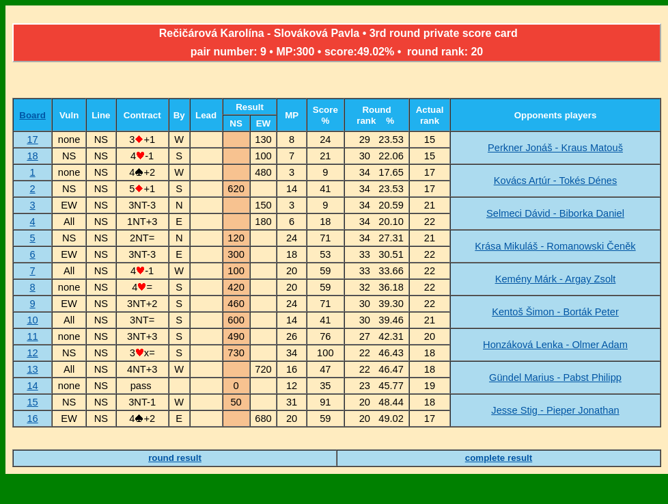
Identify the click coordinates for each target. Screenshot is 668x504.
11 (32, 336)
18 (32, 155)
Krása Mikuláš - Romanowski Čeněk (555, 246)
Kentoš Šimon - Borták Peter (555, 311)
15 (32, 402)
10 (32, 320)
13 (32, 369)
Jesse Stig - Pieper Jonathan (555, 410)
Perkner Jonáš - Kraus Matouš (555, 147)
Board (32, 115)
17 (32, 139)
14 (32, 385)
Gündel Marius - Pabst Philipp (555, 377)
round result (174, 458)
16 (32, 418)
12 (32, 352)
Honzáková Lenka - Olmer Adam (555, 344)
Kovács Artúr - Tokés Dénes (555, 180)
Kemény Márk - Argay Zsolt (555, 279)
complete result (499, 458)
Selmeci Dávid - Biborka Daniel (555, 213)
